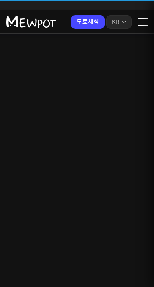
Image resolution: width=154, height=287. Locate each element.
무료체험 (88, 21)
